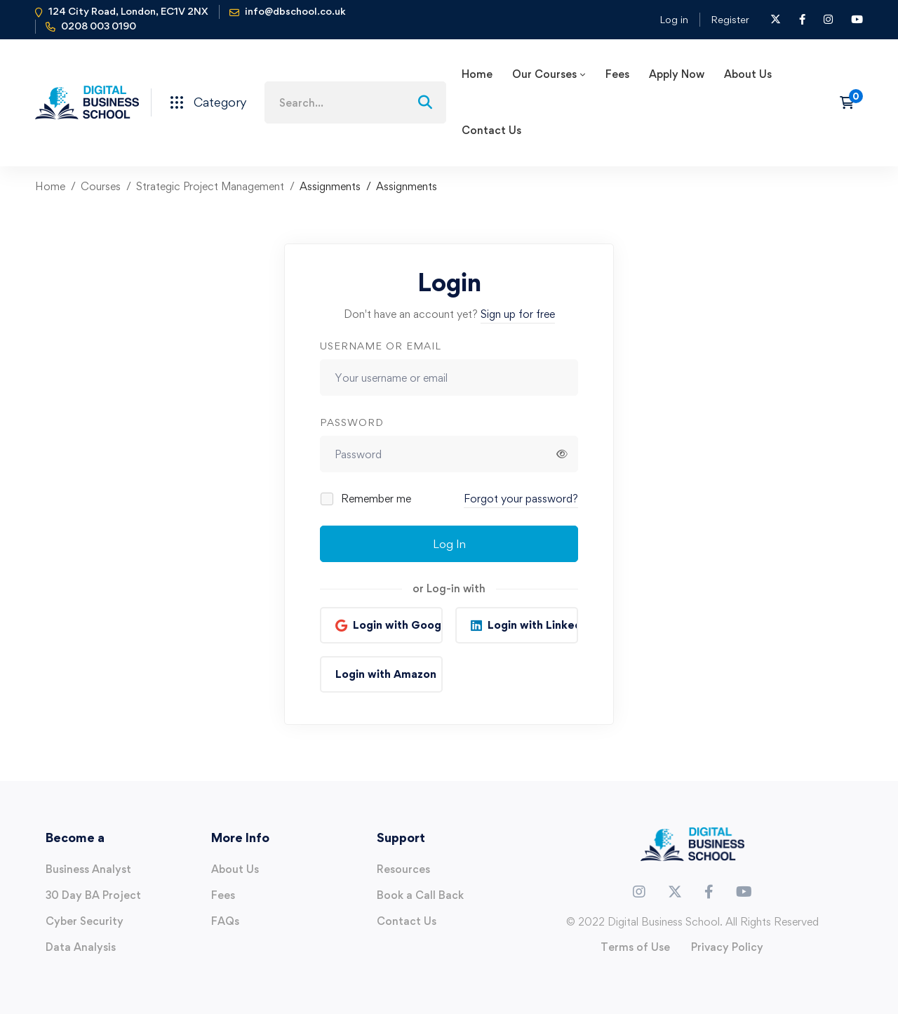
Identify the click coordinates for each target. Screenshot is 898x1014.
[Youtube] (744, 891)
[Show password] (562, 454)
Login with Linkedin (533, 625)
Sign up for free (518, 314)
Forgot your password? (521, 498)
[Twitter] (675, 891)
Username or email (380, 346)
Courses (101, 186)
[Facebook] (709, 891)
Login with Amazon (385, 674)
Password (352, 422)
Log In (449, 544)
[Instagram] (639, 891)
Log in (673, 19)
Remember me (366, 498)
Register (730, 19)
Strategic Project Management (210, 186)
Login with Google (398, 625)
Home (50, 186)
